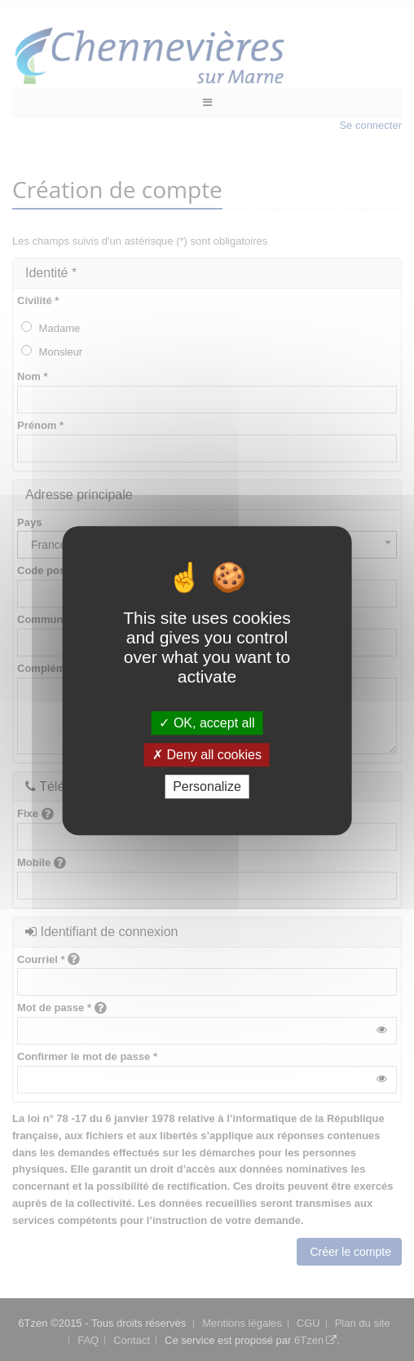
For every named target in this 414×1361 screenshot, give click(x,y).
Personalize (207, 786)
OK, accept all (206, 723)
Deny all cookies (207, 755)
